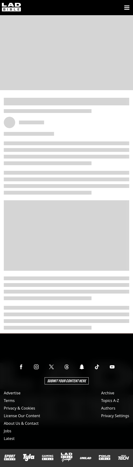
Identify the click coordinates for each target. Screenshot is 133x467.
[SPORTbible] (9, 457)
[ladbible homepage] (11, 7)
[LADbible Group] (66, 457)
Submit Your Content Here (66, 380)
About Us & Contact (21, 423)
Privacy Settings (115, 415)
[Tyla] (28, 457)
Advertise (12, 393)
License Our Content (22, 415)
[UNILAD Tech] (123, 457)
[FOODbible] (104, 457)
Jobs (7, 431)
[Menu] (127, 7)
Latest (9, 438)
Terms (9, 400)
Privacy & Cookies (19, 408)
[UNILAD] (85, 458)
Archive (107, 393)
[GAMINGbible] (47, 457)
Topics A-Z (110, 400)
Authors (108, 408)
